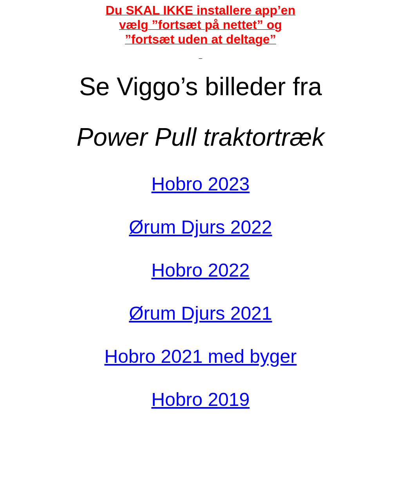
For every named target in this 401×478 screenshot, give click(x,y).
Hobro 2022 (201, 270)
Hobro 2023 (201, 184)
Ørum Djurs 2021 (200, 313)
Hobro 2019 (201, 399)
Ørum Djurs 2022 (200, 227)
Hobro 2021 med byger (201, 356)
